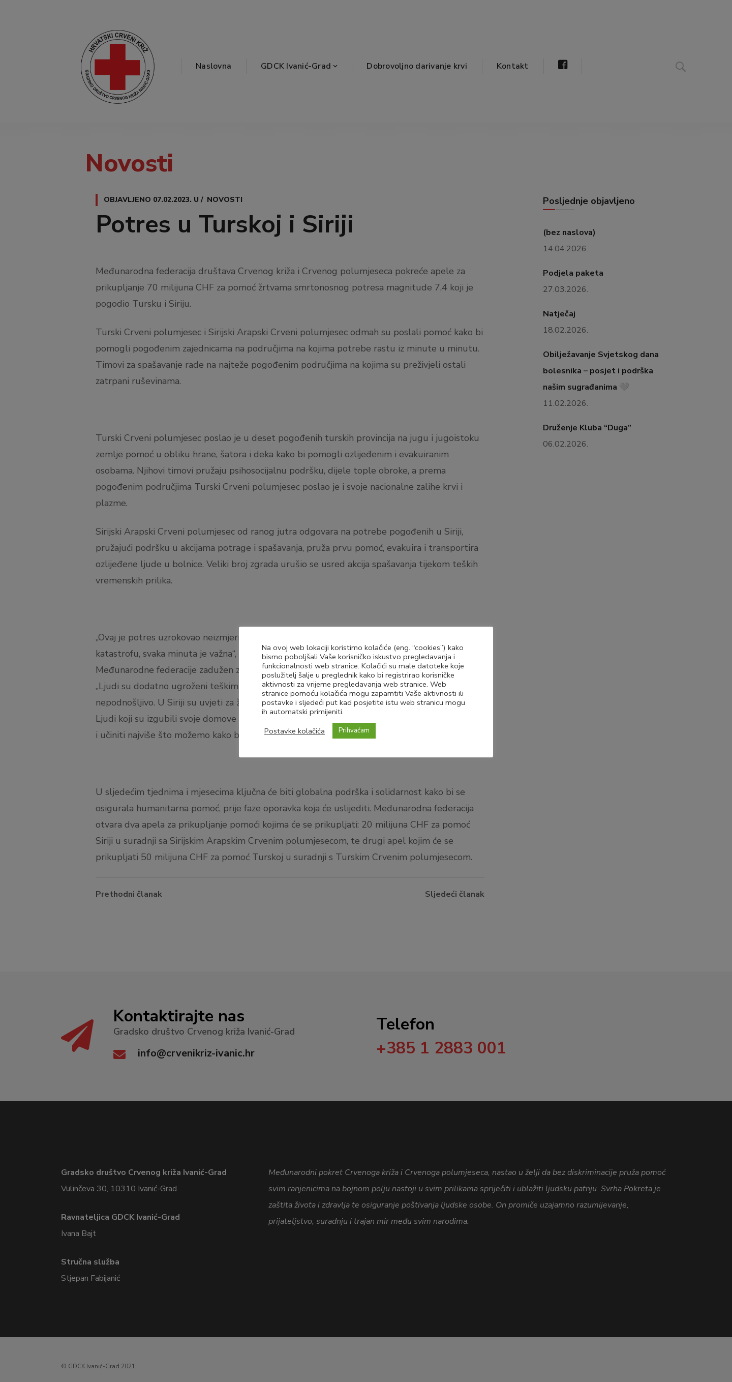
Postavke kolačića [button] (294, 731)
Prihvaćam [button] (354, 730)
